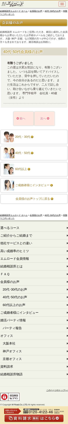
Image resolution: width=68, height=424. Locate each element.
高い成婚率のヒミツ (14, 251)
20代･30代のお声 (15, 289)
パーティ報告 (12, 328)
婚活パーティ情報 (13, 320)
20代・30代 (22, 136)
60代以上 (21, 169)
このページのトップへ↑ (57, 390)
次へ (43, 118)
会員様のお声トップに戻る (33, 198)
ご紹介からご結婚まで (16, 235)
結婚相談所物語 (11, 374)
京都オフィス (12, 359)
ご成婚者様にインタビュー (32, 185)
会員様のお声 (36, 11)
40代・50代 (22, 153)
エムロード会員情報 (14, 258)
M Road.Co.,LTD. (20, 404)
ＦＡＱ (5, 274)
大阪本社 (9, 343)
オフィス (6, 335)
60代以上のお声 (14, 305)
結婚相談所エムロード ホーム (14, 11)
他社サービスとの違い (16, 243)
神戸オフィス (12, 351)
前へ (22, 118)
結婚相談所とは (11, 266)
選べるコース (9, 228)
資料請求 (6, 366)
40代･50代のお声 (53, 11)
